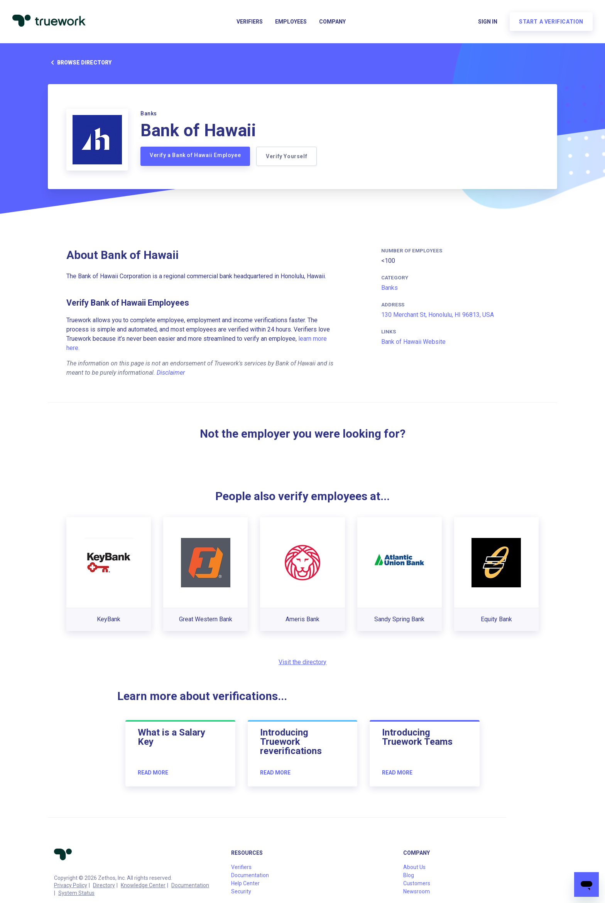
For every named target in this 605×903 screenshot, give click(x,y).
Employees (291, 22)
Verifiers (250, 22)
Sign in (487, 22)
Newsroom (416, 891)
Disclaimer (171, 372)
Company (332, 22)
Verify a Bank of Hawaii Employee (195, 155)
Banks (389, 287)
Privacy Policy (70, 885)
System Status (76, 893)
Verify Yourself (286, 156)
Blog (408, 875)
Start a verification (551, 22)
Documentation (190, 885)
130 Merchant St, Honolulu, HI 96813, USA (437, 314)
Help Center (245, 883)
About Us (414, 867)
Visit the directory (302, 662)
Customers (416, 883)
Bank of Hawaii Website (413, 341)
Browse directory (80, 62)
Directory (104, 885)
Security (241, 891)
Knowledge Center (143, 885)
